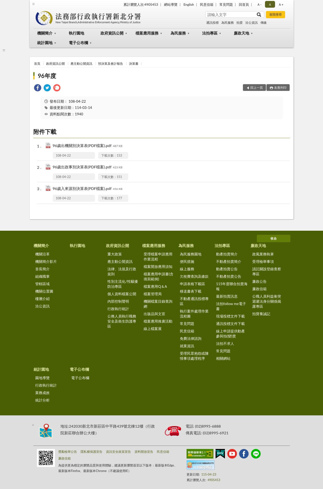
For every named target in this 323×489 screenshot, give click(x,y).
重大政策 (114, 254)
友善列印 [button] (280, 87)
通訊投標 (212, 22)
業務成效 (42, 392)
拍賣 (239, 22)
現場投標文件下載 (230, 316)
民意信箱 (206, 4)
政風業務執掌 (263, 254)
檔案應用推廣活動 (158, 321)
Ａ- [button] (259, 4)
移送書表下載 (190, 291)
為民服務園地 (190, 254)
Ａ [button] (270, 4)
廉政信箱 (259, 289)
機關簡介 (45, 33)
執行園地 (76, 33)
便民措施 (187, 261)
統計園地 (45, 42)
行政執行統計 (118, 308)
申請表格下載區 (192, 284)
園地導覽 (42, 378)
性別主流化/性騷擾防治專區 (122, 284)
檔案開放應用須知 (158, 266)
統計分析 (42, 400)
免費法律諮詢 (190, 338)
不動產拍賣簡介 (228, 261)
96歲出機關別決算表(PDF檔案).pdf (88, 146)
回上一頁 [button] (256, 87)
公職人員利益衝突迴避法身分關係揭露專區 (266, 301)
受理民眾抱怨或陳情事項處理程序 (194, 355)
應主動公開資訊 (81, 63)
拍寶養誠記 (261, 314)
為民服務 (227, 22)
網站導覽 (170, 4)
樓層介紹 (42, 298)
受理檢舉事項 (263, 261)
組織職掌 (42, 276)
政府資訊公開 (111, 33)
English (188, 4)
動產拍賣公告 (227, 269)
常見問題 (226, 4)
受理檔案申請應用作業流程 (158, 256)
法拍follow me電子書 (231, 306)
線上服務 (187, 269)
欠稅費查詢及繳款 (194, 276)
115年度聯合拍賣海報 (231, 286)
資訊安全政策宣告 (118, 452)
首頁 (37, 63)
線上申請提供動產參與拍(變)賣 (230, 333)
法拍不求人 (225, 343)
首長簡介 (42, 269)
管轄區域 (42, 284)
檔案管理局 (153, 294)
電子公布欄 (78, 42)
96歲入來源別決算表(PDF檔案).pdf (88, 189)
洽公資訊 (251, 22)
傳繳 (263, 22)
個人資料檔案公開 (121, 294)
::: (33, 4)
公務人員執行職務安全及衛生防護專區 (121, 321)
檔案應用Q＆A (155, 286)
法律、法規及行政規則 (121, 271)
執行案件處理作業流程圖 (194, 313)
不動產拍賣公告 (228, 276)
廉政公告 (259, 281)
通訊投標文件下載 (230, 323)
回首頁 (244, 4)
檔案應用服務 (147, 33)
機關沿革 (42, 254)
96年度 (47, 75)
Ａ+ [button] (280, 4)
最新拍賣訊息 (227, 296)
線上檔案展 (153, 328)
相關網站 (223, 358)
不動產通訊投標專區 (194, 301)
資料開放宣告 (144, 452)
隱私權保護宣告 (91, 452)
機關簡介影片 (46, 261)
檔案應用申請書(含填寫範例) (158, 276)
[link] (37, 88)
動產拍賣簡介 (227, 254)
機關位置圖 (44, 291)
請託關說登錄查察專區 (266, 271)
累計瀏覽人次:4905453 (140, 4)
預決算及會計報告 (110, 63)
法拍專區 (209, 33)
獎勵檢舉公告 (67, 452)
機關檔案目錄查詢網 (158, 303)
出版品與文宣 (154, 314)
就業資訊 (187, 346)
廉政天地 (241, 33)
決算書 (133, 63)
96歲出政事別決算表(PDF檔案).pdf (88, 167)
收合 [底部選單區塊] (273, 238)
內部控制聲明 (118, 301)
